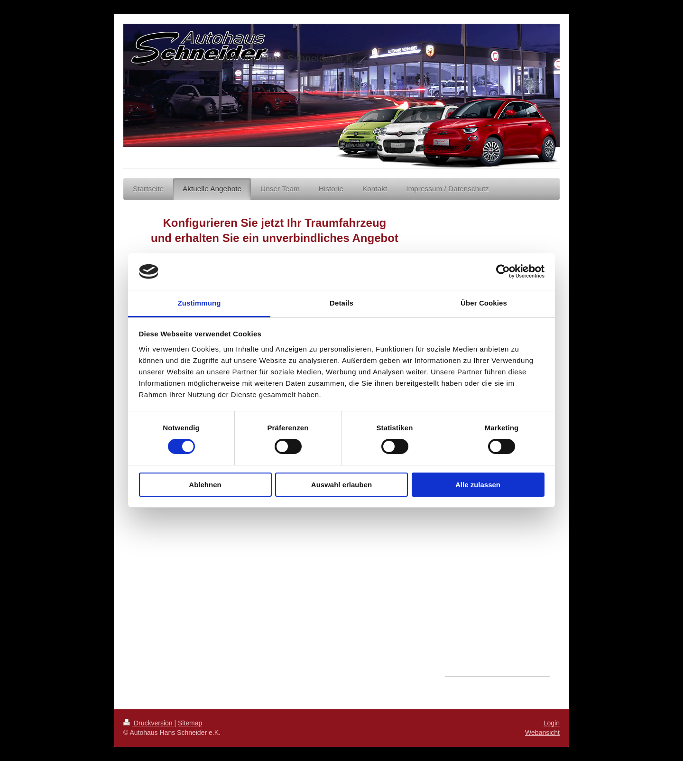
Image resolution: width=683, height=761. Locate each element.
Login (552, 723)
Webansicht (542, 732)
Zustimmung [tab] (199, 303)
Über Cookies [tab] (484, 303)
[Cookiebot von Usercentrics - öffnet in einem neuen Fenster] (503, 271)
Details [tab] (341, 303)
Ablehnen (205, 485)
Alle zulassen (477, 485)
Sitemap (190, 723)
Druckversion (148, 723)
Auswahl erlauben (341, 485)
